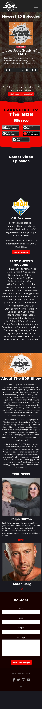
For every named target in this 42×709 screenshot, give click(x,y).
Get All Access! (21, 252)
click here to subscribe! (21, 94)
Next (39, 52)
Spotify (31, 127)
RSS (21, 139)
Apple (10, 127)
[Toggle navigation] (36, 6)
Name (21, 608)
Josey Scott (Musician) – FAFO (21, 52)
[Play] (6, 70)
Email (21, 618)
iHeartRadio (10, 133)
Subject (21, 628)
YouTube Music (31, 133)
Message (21, 637)
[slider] (14, 70)
